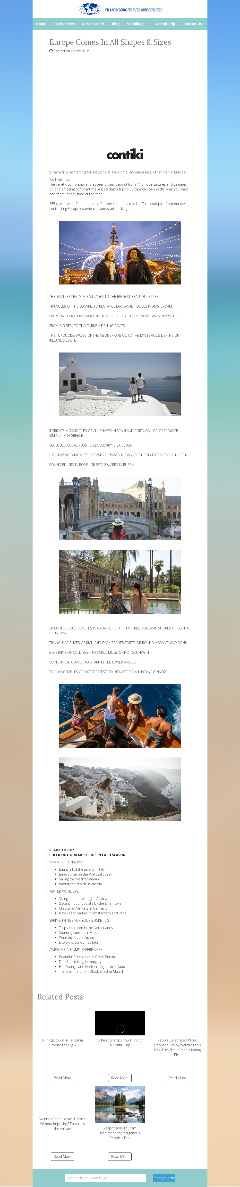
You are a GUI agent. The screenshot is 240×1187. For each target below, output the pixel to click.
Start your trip (164, 1178)
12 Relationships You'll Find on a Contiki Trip (120, 1027)
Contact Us (192, 23)
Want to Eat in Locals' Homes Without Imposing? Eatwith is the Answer (62, 1108)
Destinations (93, 23)
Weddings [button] (137, 23)
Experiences (64, 23)
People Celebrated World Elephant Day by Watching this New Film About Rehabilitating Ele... (177, 1032)
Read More (62, 1077)
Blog (116, 23)
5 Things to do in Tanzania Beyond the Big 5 (62, 1027)
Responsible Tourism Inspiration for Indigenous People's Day (120, 1113)
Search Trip (165, 23)
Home (41, 23)
